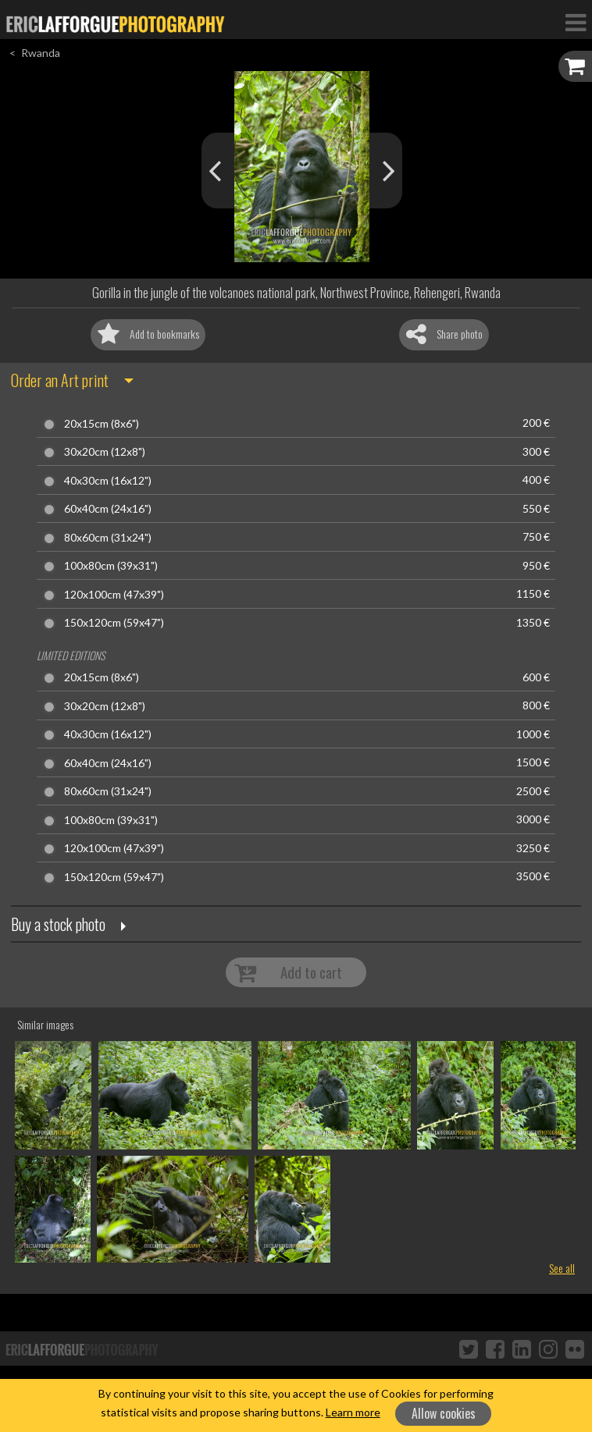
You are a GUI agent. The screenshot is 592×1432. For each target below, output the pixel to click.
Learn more (353, 1412)
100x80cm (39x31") (111, 566)
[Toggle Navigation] (575, 21)
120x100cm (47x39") (114, 594)
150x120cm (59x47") (114, 623)
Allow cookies (444, 1413)
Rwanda (40, 52)
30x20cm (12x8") (104, 452)
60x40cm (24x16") (108, 509)
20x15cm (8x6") (101, 424)
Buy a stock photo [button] (58, 924)
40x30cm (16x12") (108, 480)
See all (562, 1268)
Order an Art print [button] (60, 380)
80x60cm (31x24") (108, 537)
